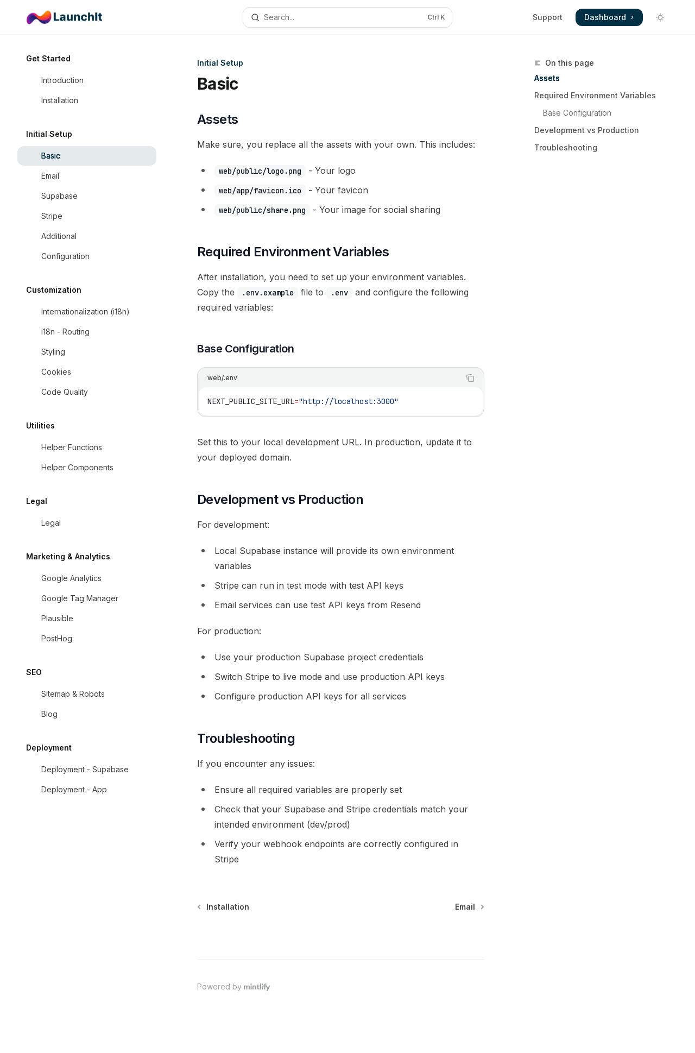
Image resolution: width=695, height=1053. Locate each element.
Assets (547, 78)
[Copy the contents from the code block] (470, 378)
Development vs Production (586, 130)
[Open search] (347, 17)
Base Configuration (577, 112)
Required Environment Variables (595, 95)
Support (548, 17)
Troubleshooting (565, 147)
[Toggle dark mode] (660, 17)
